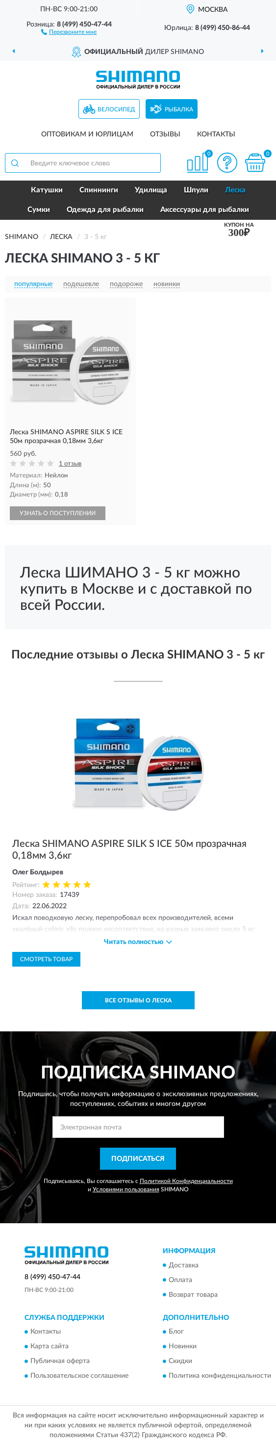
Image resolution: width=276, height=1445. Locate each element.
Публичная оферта (60, 1361)
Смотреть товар (46, 959)
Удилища (151, 190)
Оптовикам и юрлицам (87, 134)
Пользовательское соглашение (79, 1375)
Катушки (47, 190)
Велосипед (116, 109)
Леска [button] (235, 190)
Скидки (180, 1361)
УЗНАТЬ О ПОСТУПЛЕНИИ (58, 513)
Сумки (38, 209)
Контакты (216, 134)
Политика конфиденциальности (220, 1375)
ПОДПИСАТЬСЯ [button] (138, 1159)
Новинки (183, 1346)
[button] (69, 31)
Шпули (196, 190)
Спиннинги (98, 190)
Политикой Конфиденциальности (186, 1181)
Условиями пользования (126, 1189)
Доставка (184, 1265)
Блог (176, 1331)
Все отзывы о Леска (138, 1000)
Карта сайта (49, 1346)
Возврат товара (193, 1294)
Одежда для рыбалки (105, 209)
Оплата (180, 1280)
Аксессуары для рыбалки (204, 209)
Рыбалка (179, 109)
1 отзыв (70, 464)
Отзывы (165, 134)
